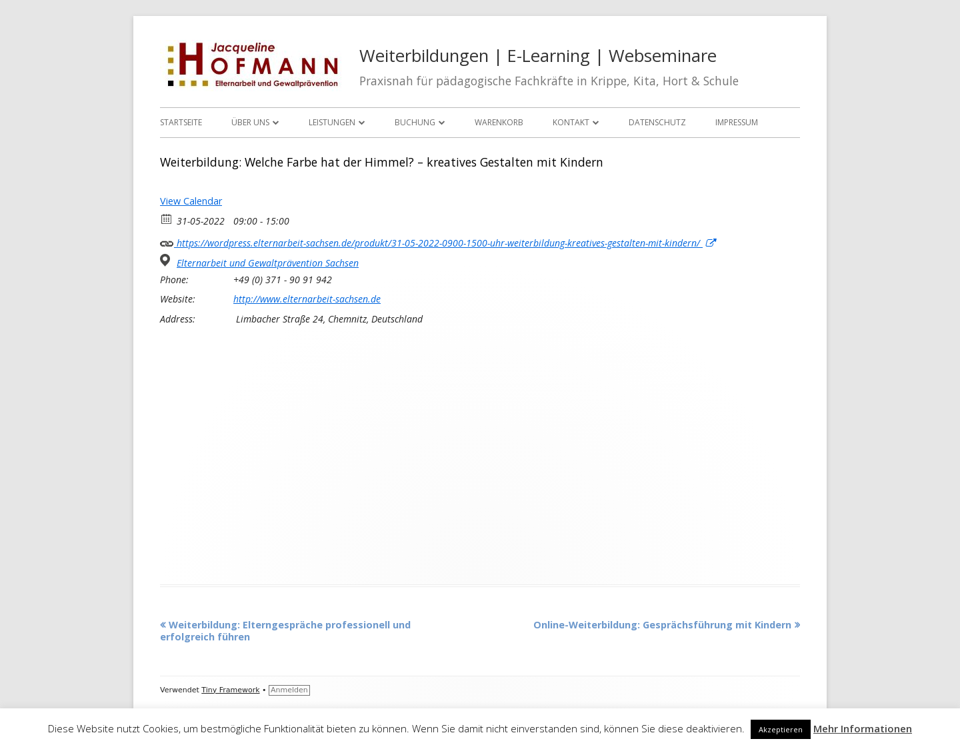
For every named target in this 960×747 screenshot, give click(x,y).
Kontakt (571, 122)
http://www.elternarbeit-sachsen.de (307, 299)
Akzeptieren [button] (781, 729)
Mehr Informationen (862, 728)
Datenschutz (657, 122)
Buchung (415, 122)
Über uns (250, 122)
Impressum (736, 122)
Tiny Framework (230, 690)
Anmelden (289, 690)
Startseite (181, 122)
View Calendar (191, 201)
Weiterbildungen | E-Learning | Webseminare (538, 55)
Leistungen (332, 122)
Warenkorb (499, 122)
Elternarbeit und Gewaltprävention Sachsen (268, 263)
